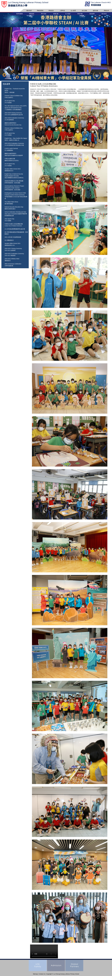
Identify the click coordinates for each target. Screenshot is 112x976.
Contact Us (42, 974)
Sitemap (35, 974)
